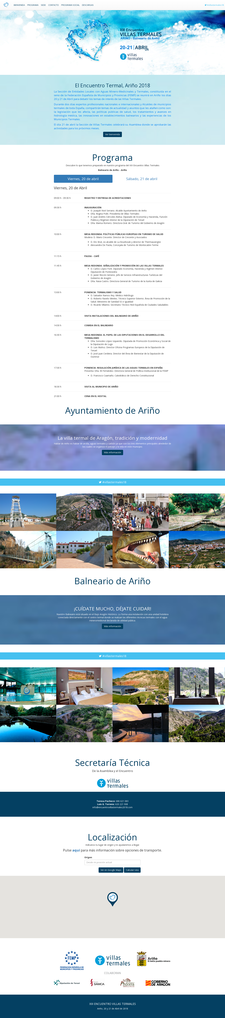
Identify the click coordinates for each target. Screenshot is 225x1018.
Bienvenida (19, 5)
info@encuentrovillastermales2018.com (112, 807)
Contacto (53, 5)
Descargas (88, 5)
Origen (88, 857)
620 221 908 (121, 804)
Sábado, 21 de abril (141, 178)
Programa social (70, 5)
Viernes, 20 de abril (83, 178)
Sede (43, 5)
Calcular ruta (132, 869)
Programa (32, 5)
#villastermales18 (214, 5)
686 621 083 (122, 801)
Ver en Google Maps (111, 869)
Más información (112, 452)
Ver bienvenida (112, 134)
